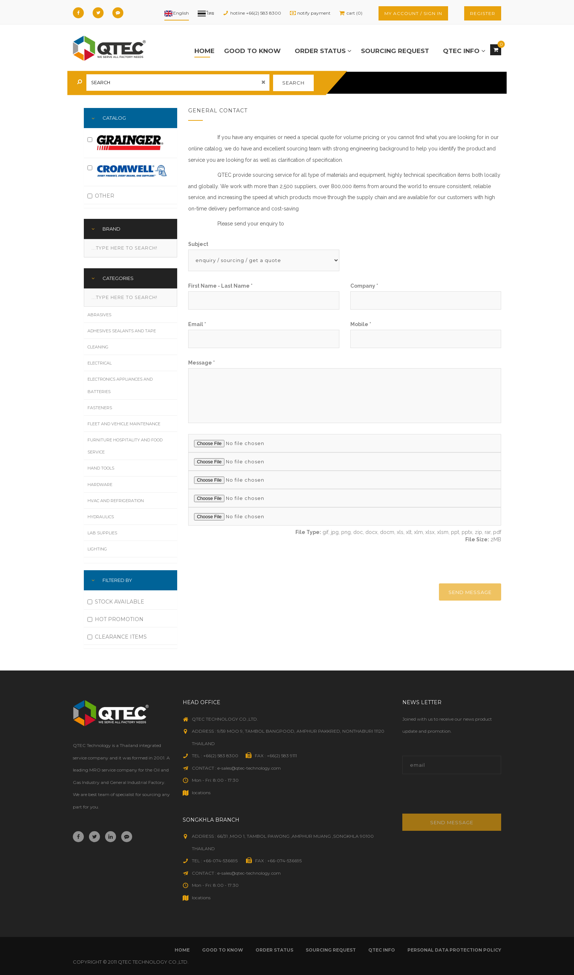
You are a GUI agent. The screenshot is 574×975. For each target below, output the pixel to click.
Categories (118, 278)
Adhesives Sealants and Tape (121, 330)
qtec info (464, 51)
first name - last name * (220, 286)
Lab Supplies (102, 532)
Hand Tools (100, 468)
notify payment (314, 13)
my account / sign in (413, 13)
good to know (252, 51)
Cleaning (97, 347)
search (293, 83)
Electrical (99, 363)
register (482, 13)
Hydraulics (100, 516)
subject (198, 244)
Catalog (114, 118)
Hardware (99, 484)
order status (323, 51)
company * (364, 286)
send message (470, 592)
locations (201, 792)
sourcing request (395, 51)
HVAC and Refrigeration (115, 500)
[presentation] (439, 563)
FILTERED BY (117, 580)
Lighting (97, 549)
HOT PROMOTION (115, 619)
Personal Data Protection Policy (454, 950)
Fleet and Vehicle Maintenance (123, 423)
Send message (451, 822)
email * (197, 324)
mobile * (360, 324)
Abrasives (99, 314)
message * (201, 363)
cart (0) (354, 13)
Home (204, 51)
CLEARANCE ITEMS (117, 637)
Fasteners (99, 407)
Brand (111, 229)
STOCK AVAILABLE (115, 601)
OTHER (100, 196)
